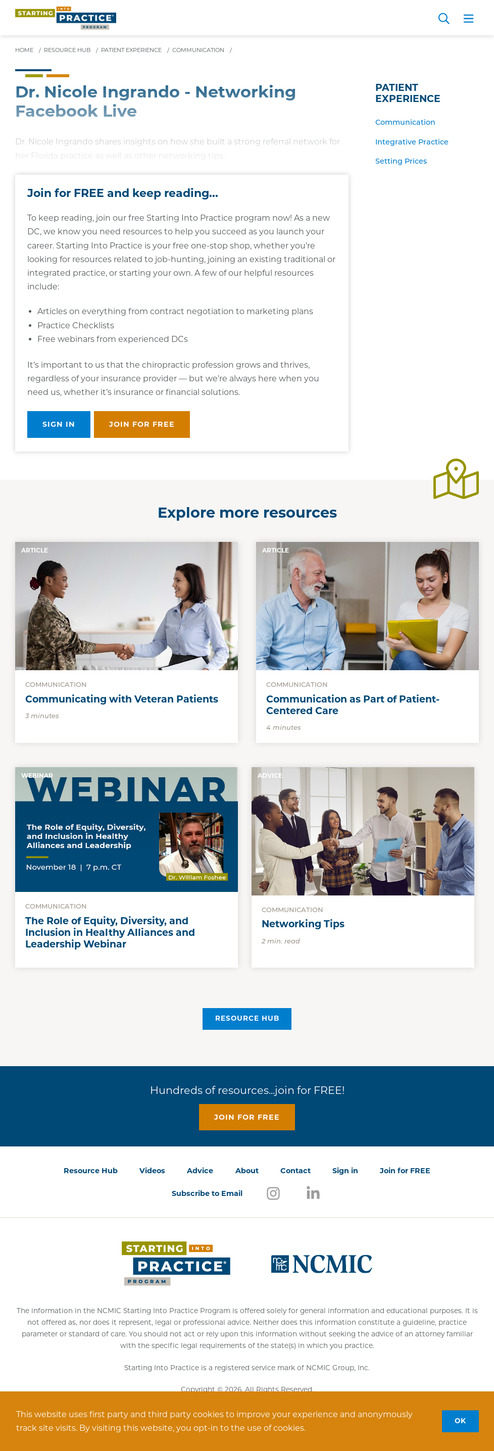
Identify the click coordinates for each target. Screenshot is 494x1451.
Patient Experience (407, 93)
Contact (295, 1170)
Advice (200, 1170)
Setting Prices (401, 161)
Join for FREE (405, 1170)
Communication (405, 122)
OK (460, 1421)
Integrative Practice (412, 141)
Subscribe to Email (207, 1193)
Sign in (58, 424)
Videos (152, 1170)
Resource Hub (247, 1018)
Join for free (142, 424)
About (247, 1170)
